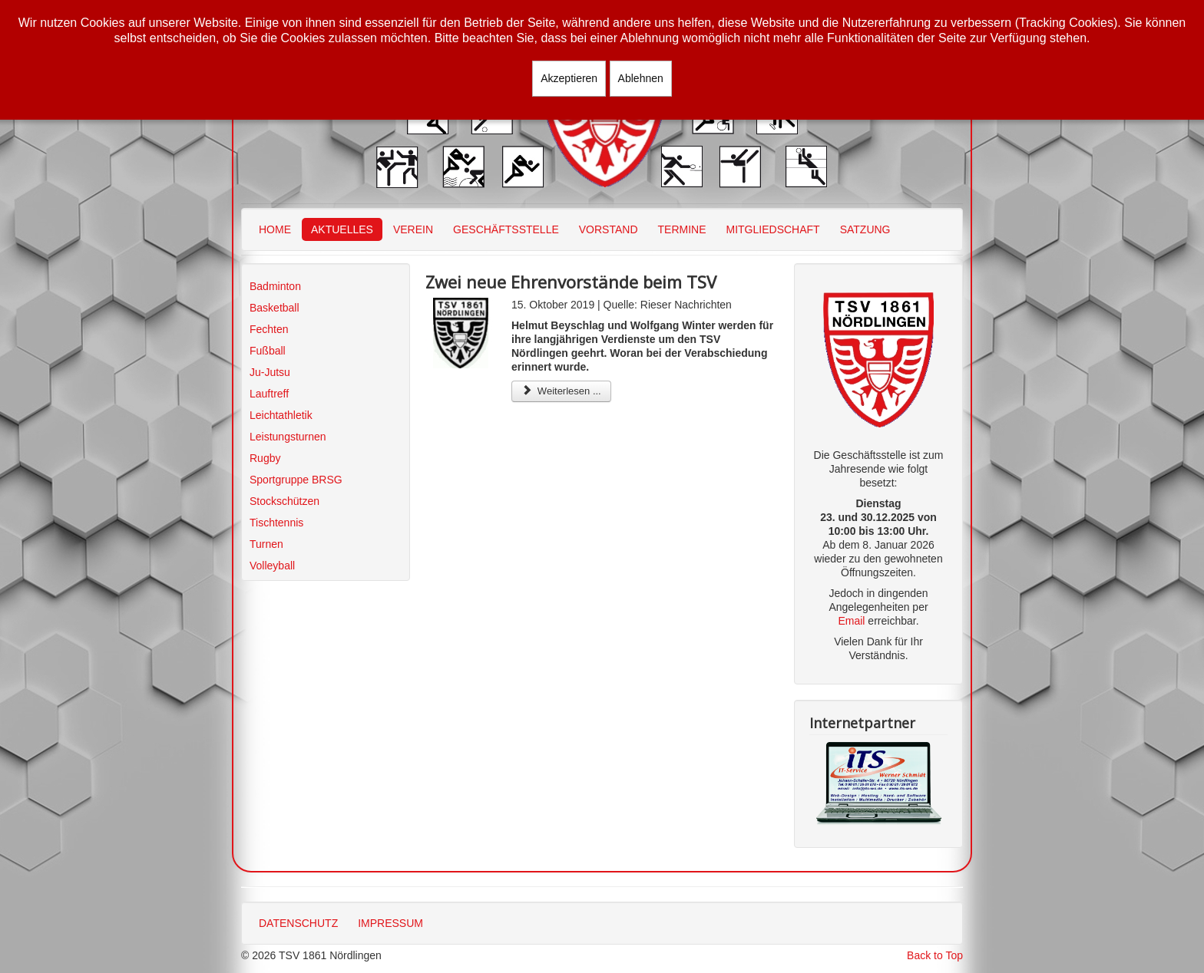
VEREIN (413, 229)
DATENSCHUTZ (298, 923)
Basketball (274, 308)
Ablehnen (640, 78)
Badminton (275, 286)
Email (851, 621)
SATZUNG (865, 229)
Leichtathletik (281, 415)
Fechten (269, 329)
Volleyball (272, 565)
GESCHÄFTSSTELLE (506, 229)
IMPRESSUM (390, 923)
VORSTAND (608, 229)
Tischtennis (276, 522)
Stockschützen (284, 501)
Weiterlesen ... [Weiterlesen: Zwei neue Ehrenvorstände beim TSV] (561, 391)
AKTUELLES (342, 229)
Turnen (266, 544)
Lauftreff (269, 394)
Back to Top (935, 955)
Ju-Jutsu (270, 372)
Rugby (265, 458)
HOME (275, 229)
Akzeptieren (569, 78)
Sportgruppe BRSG (296, 479)
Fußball (268, 351)
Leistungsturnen (288, 436)
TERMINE (682, 229)
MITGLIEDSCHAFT (773, 229)
